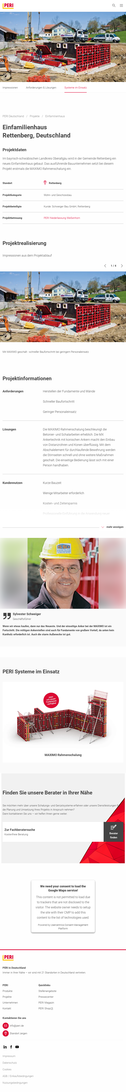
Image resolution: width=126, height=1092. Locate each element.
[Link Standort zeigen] (63, 1033)
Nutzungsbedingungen (15, 1082)
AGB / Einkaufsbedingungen (18, 1076)
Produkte (7, 991)
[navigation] (63, 832)
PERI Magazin (46, 1002)
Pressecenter (46, 996)
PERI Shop (45, 1008)
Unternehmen (10, 1002)
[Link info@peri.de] (63, 1026)
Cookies (7, 1069)
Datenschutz (10, 1062)
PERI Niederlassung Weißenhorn (62, 217)
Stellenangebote (47, 991)
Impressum (9, 1056)
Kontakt (7, 1008)
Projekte (35, 116)
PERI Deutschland (14, 116)
